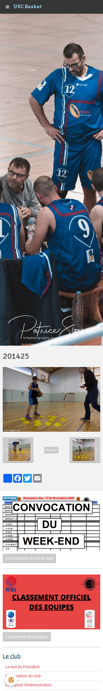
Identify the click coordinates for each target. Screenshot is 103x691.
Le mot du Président (22, 667)
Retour (51, 450)
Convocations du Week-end (29, 558)
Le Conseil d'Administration (28, 685)
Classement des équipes (27, 637)
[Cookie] (11, 680)
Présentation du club (23, 676)
